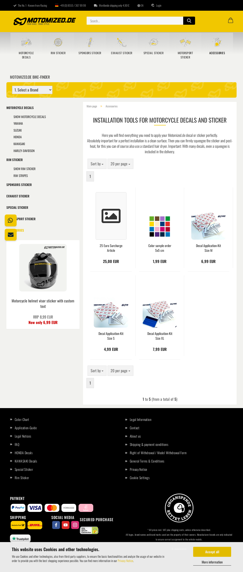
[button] (231, 21)
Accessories (217, 53)
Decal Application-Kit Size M (208, 248)
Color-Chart (22, 419)
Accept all (212, 551)
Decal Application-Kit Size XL (159, 336)
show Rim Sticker (25, 168)
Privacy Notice (125, 560)
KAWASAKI (19, 143)
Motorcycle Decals (26, 55)
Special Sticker (154, 53)
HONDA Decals (24, 452)
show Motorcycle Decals (30, 116)
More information (212, 561)
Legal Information (140, 419)
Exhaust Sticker (121, 53)
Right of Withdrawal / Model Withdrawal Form (158, 452)
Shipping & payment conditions (149, 444)
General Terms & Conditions (147, 460)
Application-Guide (26, 427)
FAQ (17, 444)
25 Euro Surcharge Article (111, 248)
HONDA (18, 136)
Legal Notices (23, 436)
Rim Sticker (58, 53)
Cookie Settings (140, 477)
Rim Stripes (21, 175)
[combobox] (97, 164)
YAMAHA (18, 123)
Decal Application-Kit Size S (110, 336)
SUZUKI (18, 130)
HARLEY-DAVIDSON (24, 150)
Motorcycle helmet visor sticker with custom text (43, 303)
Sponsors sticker (90, 53)
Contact (134, 427)
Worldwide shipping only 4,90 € (111, 5)
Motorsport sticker (185, 55)
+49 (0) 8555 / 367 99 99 (70, 5)
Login (156, 5)
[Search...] (189, 21)
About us (135, 436)
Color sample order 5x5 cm (159, 248)
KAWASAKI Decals (26, 460)
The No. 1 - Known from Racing (30, 5)
